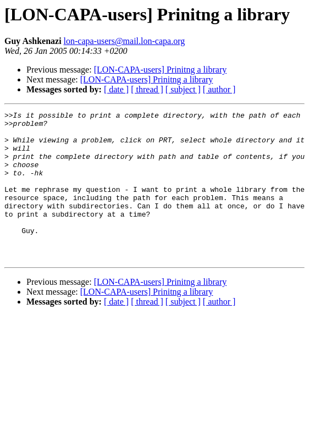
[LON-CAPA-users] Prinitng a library (160, 69)
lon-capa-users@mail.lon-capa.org (124, 41)
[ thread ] (147, 89)
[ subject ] (183, 89)
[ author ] (219, 89)
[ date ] (116, 89)
